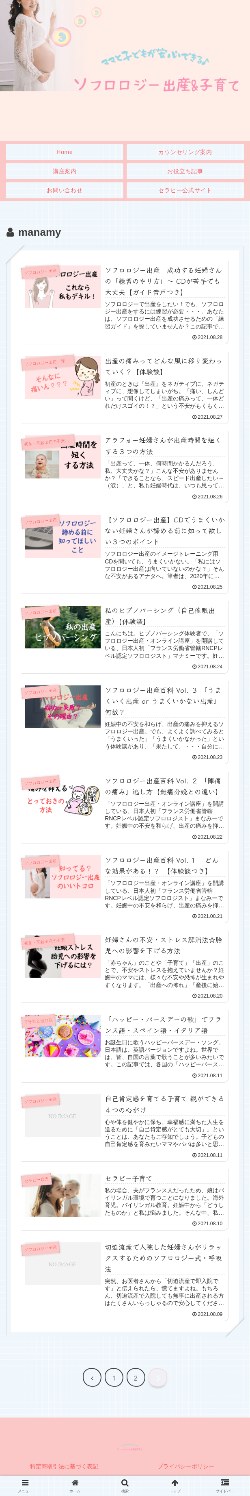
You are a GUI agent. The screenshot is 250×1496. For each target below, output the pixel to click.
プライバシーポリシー (185, 1470)
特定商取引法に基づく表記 (64, 1470)
